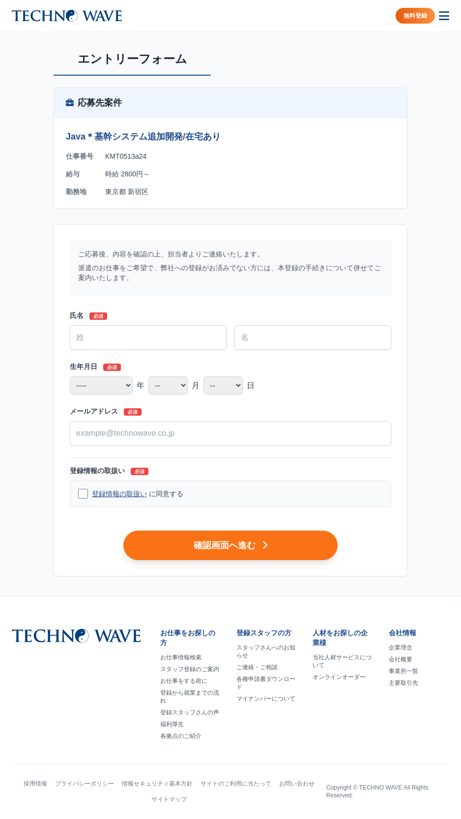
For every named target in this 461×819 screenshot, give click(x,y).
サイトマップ (169, 799)
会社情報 (402, 633)
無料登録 (415, 15)
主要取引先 (403, 682)
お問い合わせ (297, 783)
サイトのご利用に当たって (236, 783)
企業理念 (400, 647)
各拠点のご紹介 (181, 736)
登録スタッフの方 (263, 633)
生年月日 (95, 367)
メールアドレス (106, 411)
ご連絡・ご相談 (257, 667)
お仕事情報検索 (181, 657)
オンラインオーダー (339, 677)
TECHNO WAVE (380, 787)
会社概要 (400, 659)
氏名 (88, 315)
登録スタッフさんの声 (189, 712)
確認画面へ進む (230, 545)
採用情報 (35, 783)
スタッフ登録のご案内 (189, 669)
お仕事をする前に (183, 681)
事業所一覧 (403, 671)
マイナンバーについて (265, 698)
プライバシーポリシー (84, 783)
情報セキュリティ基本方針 (157, 783)
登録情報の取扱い (109, 471)
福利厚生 (172, 724)
